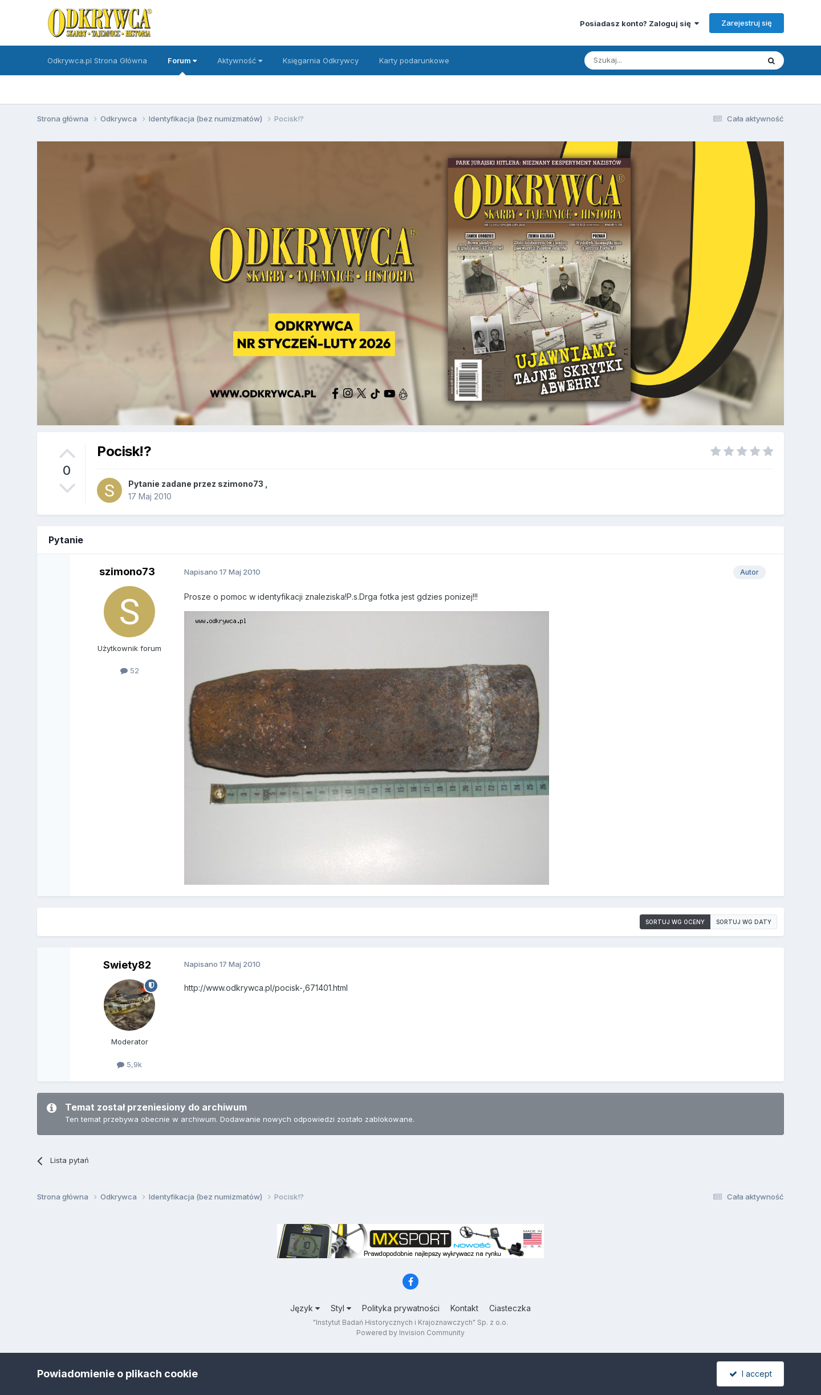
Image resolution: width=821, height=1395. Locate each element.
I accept (750, 1373)
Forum (182, 65)
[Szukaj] (643, 60)
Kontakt (464, 1308)
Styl (341, 1308)
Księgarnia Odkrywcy (321, 60)
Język (305, 1308)
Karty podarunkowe (414, 60)
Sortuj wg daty (743, 921)
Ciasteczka (510, 1308)
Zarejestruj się (746, 22)
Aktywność (239, 60)
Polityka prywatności (401, 1308)
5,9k (129, 1064)
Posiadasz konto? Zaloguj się (639, 23)
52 (129, 670)
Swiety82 (127, 965)
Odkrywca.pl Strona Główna (97, 60)
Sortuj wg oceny (675, 921)
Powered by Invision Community (410, 1332)
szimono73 (240, 484)
